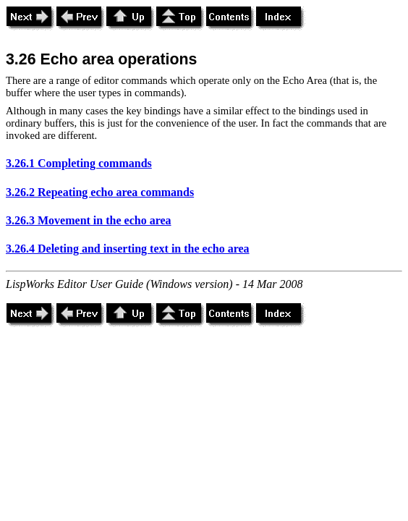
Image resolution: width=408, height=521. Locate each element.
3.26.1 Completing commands (79, 163)
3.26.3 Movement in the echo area (88, 220)
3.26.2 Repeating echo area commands (100, 192)
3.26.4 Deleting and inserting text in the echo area (128, 248)
